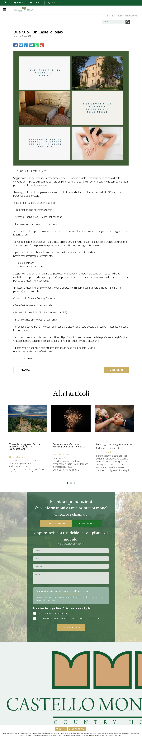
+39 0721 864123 (55, 523)
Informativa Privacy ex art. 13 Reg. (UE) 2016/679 (57, 594)
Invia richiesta (71, 627)
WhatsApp (86, 523)
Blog (18, 2)
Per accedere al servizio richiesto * (52, 613)
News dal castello (17, 457)
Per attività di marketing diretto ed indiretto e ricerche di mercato (66, 618)
